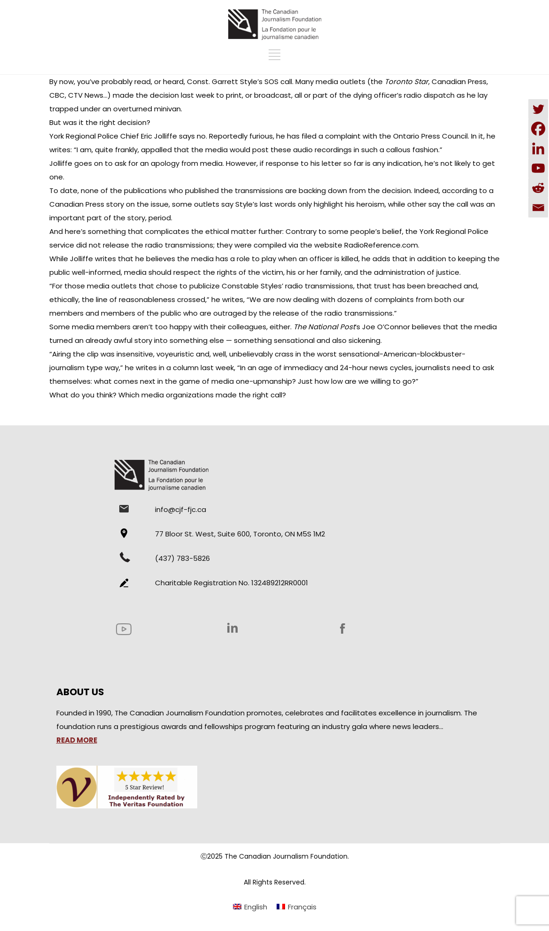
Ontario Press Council (430, 136)
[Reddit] (538, 188)
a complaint (339, 136)
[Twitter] (538, 109)
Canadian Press (77, 204)
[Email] (538, 207)
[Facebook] (538, 129)
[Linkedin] (538, 148)
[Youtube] (538, 168)
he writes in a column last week (179, 367)
